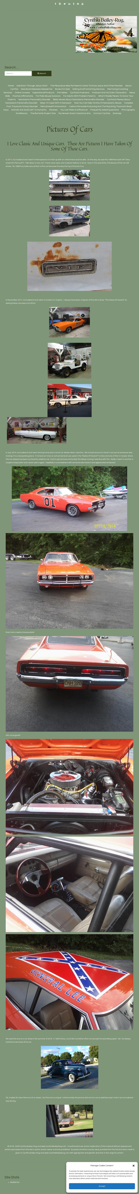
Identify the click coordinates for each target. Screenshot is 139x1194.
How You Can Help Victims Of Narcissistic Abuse (97, 103)
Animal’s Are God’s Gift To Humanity (29, 110)
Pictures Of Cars (69, 129)
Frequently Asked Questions (104, 110)
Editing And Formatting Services (89, 89)
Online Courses (22, 92)
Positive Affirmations (23, 96)
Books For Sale (62, 89)
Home (11, 86)
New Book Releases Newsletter (36, 89)
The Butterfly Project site (43, 113)
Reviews (53, 110)
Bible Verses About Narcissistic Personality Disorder (78, 99)
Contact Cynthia (101, 113)
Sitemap (117, 113)
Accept (102, 1186)
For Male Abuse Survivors (48, 96)
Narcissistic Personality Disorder (34, 99)
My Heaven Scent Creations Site (75, 113)
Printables (62, 92)
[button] (133, 1165)
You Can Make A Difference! (74, 110)
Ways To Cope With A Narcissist (56, 103)
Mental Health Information (53, 106)
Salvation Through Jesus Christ (32, 86)
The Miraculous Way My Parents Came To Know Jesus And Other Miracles (86, 86)
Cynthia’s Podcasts (79, 92)
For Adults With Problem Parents (79, 96)
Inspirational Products (43, 92)
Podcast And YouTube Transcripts (109, 92)
